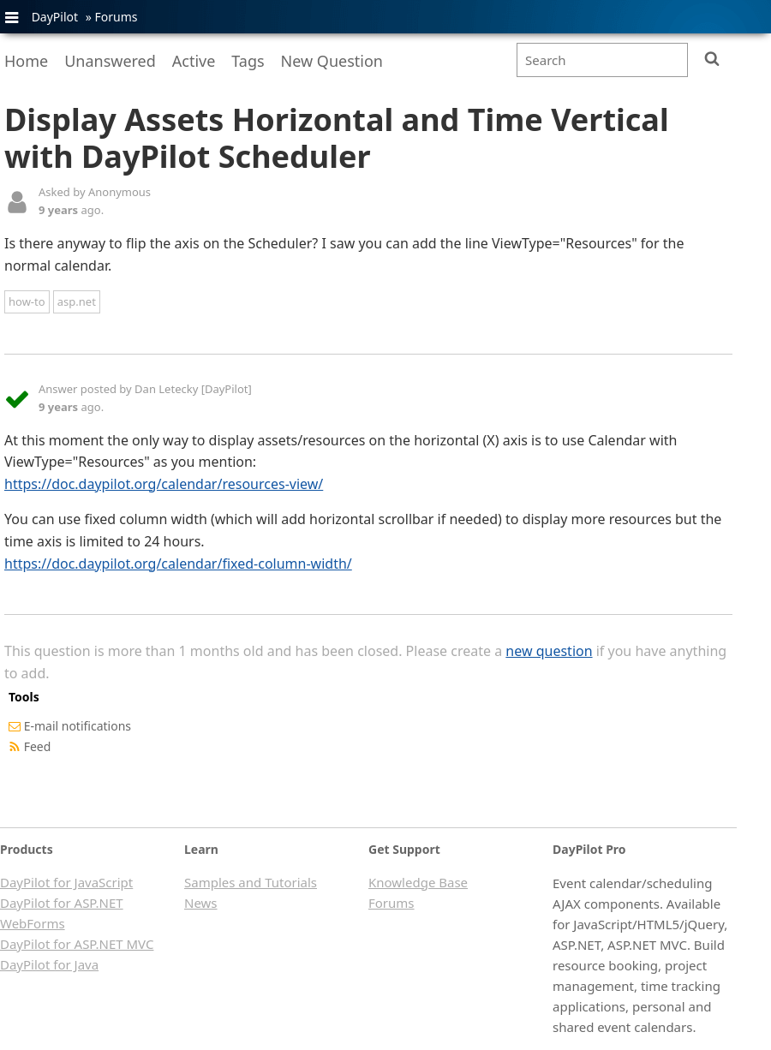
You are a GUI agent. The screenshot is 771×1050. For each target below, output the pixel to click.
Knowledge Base (418, 882)
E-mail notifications (77, 726)
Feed (37, 746)
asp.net (76, 301)
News (201, 902)
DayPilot (55, 17)
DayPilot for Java (49, 964)
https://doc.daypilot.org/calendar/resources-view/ (163, 483)
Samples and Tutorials (250, 882)
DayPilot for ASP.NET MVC (76, 943)
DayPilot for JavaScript (66, 882)
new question (548, 650)
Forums (115, 17)
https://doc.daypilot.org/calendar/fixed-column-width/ (178, 563)
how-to (27, 301)
